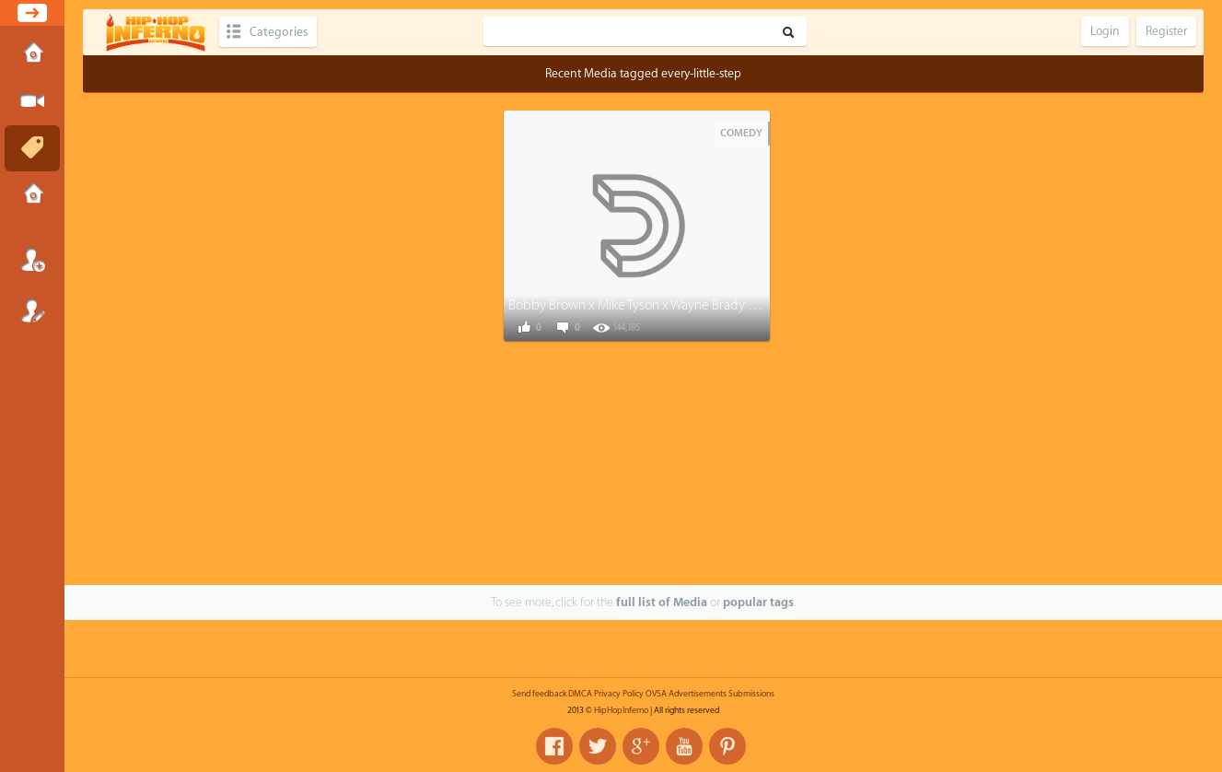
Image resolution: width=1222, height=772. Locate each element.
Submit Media (32, 101)
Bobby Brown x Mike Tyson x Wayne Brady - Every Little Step (677, 305)
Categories (279, 32)
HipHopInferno (621, 710)
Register (32, 310)
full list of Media (661, 602)
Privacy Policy (619, 693)
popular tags (758, 602)
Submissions (32, 195)
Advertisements (698, 693)
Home (32, 54)
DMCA (580, 693)
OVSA (656, 693)
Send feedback (539, 693)
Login (32, 260)
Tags (32, 148)
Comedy (741, 133)
